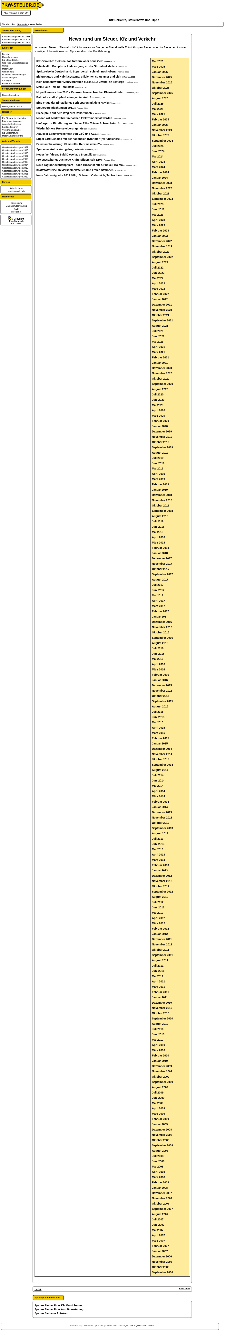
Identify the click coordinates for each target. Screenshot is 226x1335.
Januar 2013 (160, 870)
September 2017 (162, 574)
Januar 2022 (160, 299)
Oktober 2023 (160, 193)
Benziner (6, 54)
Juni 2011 (158, 970)
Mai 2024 (157, 156)
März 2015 (158, 732)
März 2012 (158, 923)
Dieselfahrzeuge (10, 57)
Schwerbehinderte (11, 95)
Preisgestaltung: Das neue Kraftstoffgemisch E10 (68, 159)
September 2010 (162, 1018)
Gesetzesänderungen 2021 (15, 147)
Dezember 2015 (162, 685)
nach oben (184, 1288)
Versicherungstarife (11, 130)
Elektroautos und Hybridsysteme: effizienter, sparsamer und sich (78, 76)
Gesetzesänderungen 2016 (15, 159)
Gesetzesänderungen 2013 (15, 168)
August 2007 (160, 1214)
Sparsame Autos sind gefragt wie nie (60, 149)
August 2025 (160, 98)
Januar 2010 (160, 1060)
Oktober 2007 (160, 1203)
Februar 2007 (160, 1245)
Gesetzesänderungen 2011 (15, 174)
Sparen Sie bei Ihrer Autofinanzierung (59, 1309)
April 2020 (158, 410)
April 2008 (158, 1171)
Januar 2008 (160, 1187)
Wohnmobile (8, 72)
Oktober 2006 (160, 1267)
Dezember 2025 (162, 77)
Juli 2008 (157, 1156)
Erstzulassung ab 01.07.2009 (16, 42)
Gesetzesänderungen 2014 (15, 165)
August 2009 (160, 1087)
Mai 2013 (157, 849)
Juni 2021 (158, 336)
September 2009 (162, 1082)
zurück (37, 1289)
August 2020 (160, 389)
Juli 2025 (157, 103)
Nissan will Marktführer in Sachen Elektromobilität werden (74, 118)
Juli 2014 (157, 775)
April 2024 (158, 161)
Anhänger (7, 80)
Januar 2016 (160, 680)
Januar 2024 (160, 177)
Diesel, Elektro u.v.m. (12, 106)
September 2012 (162, 891)
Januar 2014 (160, 807)
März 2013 (158, 859)
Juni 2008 (158, 1161)
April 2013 (158, 854)
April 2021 (158, 346)
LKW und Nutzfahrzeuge (14, 74)
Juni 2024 (158, 151)
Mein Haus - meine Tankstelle (55, 87)
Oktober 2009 (160, 1076)
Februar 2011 (160, 992)
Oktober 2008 (160, 1140)
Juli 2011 (157, 965)
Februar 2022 (160, 294)
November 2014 (162, 754)
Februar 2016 (160, 674)
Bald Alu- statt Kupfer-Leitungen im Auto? (63, 97)
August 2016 (160, 643)
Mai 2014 (157, 785)
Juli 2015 (157, 711)
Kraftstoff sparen (10, 127)
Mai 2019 (157, 468)
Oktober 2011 (160, 949)
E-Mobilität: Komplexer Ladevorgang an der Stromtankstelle (75, 66)
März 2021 (158, 352)
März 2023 (158, 225)
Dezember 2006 (162, 1256)
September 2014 (162, 764)
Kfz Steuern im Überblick (14, 118)
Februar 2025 (160, 119)
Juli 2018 (157, 521)
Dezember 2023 (162, 183)
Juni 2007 (158, 1224)
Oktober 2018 (160, 505)
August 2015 (160, 706)
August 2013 (160, 833)
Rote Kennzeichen (11, 83)
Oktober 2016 (160, 632)
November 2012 (162, 881)
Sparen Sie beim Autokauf (51, 1313)
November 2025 (162, 82)
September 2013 (162, 828)
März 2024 (158, 167)
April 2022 (158, 283)
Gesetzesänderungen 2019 (15, 150)
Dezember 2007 (162, 1193)
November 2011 (162, 944)
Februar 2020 (160, 420)
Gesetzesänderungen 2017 (15, 156)
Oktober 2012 (160, 886)
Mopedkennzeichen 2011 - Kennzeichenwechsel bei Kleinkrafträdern (80, 92)
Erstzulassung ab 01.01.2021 (16, 36)
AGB (16, 209)
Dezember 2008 (162, 1129)
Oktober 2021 (160, 315)
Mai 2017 (157, 595)
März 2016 (158, 669)
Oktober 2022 (160, 251)
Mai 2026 (157, 61)
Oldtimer (6, 66)
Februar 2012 (160, 928)
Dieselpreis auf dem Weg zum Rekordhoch (64, 113)
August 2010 (160, 1023)
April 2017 (158, 600)
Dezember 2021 (162, 304)
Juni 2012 (158, 907)
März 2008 (158, 1177)
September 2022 (162, 257)
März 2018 (158, 542)
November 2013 (162, 817)
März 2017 (158, 606)
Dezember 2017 (162, 558)
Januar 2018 (160, 553)
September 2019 (162, 447)
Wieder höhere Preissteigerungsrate (60, 128)
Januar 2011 (160, 997)
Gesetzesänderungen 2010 (15, 176)
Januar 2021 (160, 362)
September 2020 (162, 383)
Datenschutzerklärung (16, 206)
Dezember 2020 (162, 368)
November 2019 (162, 436)
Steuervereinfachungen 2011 (55, 107)
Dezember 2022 (162, 241)
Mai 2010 (157, 1039)
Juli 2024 (157, 145)
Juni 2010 (158, 1034)
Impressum (16, 203)
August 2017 (160, 579)
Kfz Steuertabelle (10, 60)
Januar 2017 (160, 616)
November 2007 (162, 1198)
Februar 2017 (160, 611)
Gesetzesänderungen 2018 (15, 153)
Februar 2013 (160, 865)
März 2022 (158, 288)
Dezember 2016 (162, 621)
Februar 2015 (160, 738)
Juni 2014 (158, 780)
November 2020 (162, 373)
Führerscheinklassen (12, 121)
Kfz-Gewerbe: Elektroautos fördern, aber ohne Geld (69, 61)
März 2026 (158, 66)
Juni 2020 (158, 399)
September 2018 (162, 510)
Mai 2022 (157, 278)
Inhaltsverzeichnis (16, 191)
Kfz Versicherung (10, 133)
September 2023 (162, 198)
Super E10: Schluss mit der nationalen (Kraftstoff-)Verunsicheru (78, 138)
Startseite (22, 24)
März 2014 (158, 796)
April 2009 (158, 1108)
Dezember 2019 (162, 431)
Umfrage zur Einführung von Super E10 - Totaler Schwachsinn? (77, 123)
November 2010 (162, 1007)
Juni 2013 (158, 844)
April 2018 (158, 537)
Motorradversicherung (12, 136)
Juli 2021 (157, 331)
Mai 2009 (157, 1103)
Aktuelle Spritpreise (11, 124)
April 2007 (158, 1235)
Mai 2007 (157, 1230)
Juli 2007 (157, 1219)
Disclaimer (16, 212)
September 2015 (162, 701)
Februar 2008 (160, 1182)
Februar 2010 (160, 1055)
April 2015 (158, 727)
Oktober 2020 (160, 378)
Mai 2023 (157, 214)
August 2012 (160, 896)
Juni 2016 (158, 653)
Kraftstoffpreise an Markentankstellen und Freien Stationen (75, 170)
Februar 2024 (160, 172)
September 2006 (162, 1272)
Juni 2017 (158, 590)
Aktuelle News (16, 188)
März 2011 (158, 986)
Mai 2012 (157, 912)
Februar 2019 (160, 484)
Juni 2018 (158, 526)
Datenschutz (89, 1325)
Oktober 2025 (160, 87)
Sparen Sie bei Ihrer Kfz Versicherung (59, 1305)
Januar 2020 (160, 426)
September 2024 (162, 140)
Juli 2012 (157, 902)
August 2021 (160, 325)
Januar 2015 (160, 743)
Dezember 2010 (162, 1002)
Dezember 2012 (162, 875)
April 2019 (158, 473)
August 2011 (160, 960)
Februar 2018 (160, 547)
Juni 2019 (158, 463)
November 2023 (162, 188)
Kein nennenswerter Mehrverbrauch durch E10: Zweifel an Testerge (80, 81)
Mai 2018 (157, 532)
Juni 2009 (158, 1097)
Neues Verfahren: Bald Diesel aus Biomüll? (64, 154)
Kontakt (100, 1325)
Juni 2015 (158, 717)
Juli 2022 (157, 267)
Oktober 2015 (160, 695)
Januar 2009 (160, 1124)
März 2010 (158, 1050)
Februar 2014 (160, 801)
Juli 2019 (157, 457)
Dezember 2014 (162, 748)
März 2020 (158, 415)
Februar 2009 (160, 1119)
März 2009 (158, 1113)
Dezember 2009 (162, 1066)
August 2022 (160, 262)
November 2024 (162, 130)
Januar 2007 (160, 1251)
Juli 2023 (157, 204)
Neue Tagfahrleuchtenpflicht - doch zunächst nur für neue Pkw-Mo (79, 164)
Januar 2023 (160, 235)
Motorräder (7, 69)
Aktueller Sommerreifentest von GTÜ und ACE (66, 133)
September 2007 (162, 1208)
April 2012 (158, 918)
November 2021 (162, 309)
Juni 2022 (158, 272)
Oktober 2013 (160, 822)
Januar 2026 (160, 71)
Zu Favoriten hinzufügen (117, 1325)
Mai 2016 (157, 658)
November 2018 (162, 500)
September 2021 (162, 320)
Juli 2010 (157, 1029)
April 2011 (158, 981)
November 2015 (162, 690)
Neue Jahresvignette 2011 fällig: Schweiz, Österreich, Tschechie (78, 175)
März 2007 (158, 1240)
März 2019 (158, 479)
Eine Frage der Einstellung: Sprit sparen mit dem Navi (71, 102)
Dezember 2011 (162, 939)
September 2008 (162, 1145)
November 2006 (162, 1261)
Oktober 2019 (160, 442)
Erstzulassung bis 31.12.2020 (16, 39)
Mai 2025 (157, 108)
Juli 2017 (157, 584)
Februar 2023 (160, 230)
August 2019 (160, 452)
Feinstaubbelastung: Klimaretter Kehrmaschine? (68, 144)
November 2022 (162, 246)
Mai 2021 (157, 341)
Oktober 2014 (160, 759)
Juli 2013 (157, 838)
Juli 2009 (157, 1092)
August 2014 (160, 770)
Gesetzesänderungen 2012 (15, 171)
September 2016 (162, 637)
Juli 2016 (157, 648)
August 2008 (160, 1150)
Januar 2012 (160, 933)
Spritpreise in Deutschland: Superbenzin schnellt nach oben (75, 71)
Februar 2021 (160, 357)
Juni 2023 (158, 209)
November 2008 (162, 1134)
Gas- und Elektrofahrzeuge (15, 63)
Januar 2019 (160, 489)
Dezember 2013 (162, 812)
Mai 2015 (157, 722)
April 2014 (158, 791)
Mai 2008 (157, 1166)
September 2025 (162, 93)
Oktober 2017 (160, 569)
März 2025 (158, 114)
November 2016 (162, 627)
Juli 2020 (157, 394)
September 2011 (162, 955)
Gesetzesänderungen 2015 (15, 162)
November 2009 (162, 1071)
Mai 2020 (157, 405)
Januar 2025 (160, 124)
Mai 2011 (157, 976)
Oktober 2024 (160, 135)
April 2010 (158, 1044)
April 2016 (158, 664)
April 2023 (158, 220)
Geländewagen (9, 77)
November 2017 (162, 563)
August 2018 (160, 516)
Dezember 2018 (162, 495)
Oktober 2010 (160, 1013)
